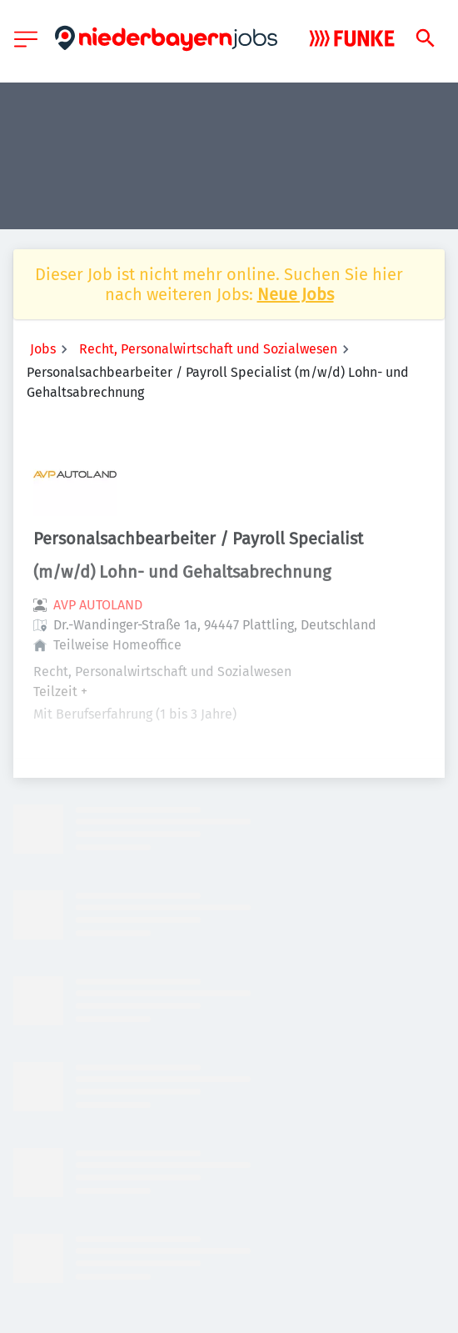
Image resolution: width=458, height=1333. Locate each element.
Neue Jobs (295, 294)
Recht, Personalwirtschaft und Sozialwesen (208, 349)
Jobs (43, 349)
